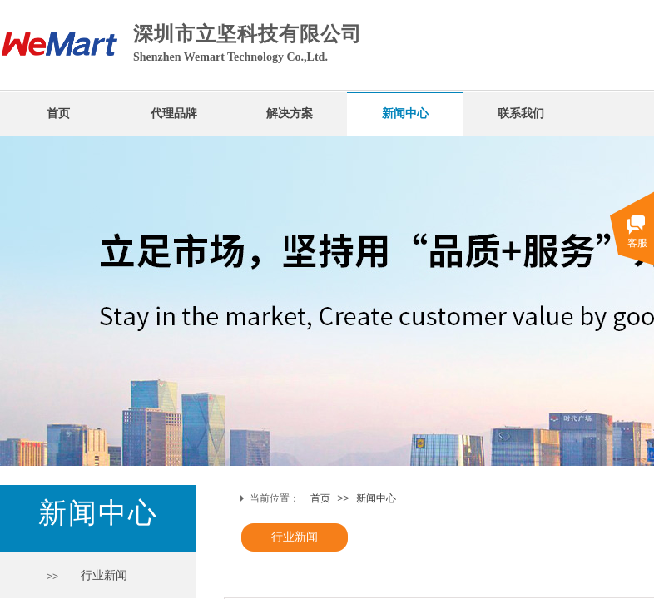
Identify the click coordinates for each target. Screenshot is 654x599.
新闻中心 (405, 113)
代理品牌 (174, 113)
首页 (58, 113)
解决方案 (289, 113)
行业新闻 (294, 537)
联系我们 (521, 113)
